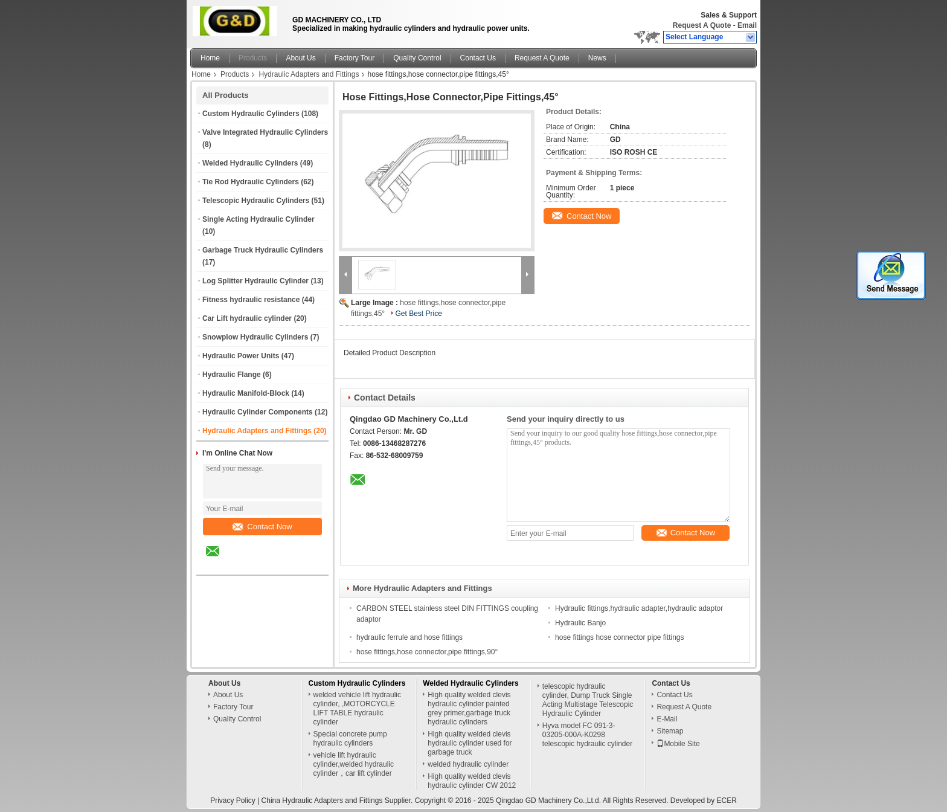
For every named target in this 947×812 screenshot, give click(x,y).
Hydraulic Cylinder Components (257, 412)
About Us (300, 58)
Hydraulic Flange (231, 374)
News (597, 58)
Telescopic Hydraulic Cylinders (255, 200)
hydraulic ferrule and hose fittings (409, 637)
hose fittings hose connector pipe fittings (619, 637)
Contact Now (262, 526)
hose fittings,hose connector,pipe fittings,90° (427, 652)
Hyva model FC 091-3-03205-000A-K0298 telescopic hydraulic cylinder (587, 734)
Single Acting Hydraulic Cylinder (258, 219)
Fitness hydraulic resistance (251, 299)
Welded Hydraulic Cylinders (250, 163)
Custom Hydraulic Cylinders (251, 113)
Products (253, 58)
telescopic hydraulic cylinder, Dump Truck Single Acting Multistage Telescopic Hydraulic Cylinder (588, 700)
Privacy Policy (232, 800)
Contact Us (478, 58)
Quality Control (417, 58)
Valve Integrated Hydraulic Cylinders (265, 132)
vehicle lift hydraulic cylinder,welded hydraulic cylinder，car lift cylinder (353, 764)
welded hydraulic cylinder (468, 764)
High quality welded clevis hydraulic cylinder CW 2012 (472, 781)
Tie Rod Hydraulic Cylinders (250, 182)
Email (747, 25)
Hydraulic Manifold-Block (245, 393)
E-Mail (666, 719)
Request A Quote (702, 25)
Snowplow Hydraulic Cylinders (255, 337)
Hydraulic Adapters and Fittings (308, 74)
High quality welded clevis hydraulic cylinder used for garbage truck (470, 743)
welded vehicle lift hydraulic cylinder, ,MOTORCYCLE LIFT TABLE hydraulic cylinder (357, 708)
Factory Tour (354, 58)
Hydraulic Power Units (240, 356)
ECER (727, 800)
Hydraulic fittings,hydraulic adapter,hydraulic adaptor (639, 608)
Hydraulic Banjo (580, 623)
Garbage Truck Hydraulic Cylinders (262, 250)
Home (210, 58)
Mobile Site (677, 744)
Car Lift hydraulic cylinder (247, 318)
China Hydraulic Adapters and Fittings (322, 800)
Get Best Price (419, 313)
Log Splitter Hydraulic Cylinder (255, 281)
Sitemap (669, 731)
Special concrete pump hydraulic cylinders (350, 738)
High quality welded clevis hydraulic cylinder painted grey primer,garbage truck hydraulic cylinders (469, 708)
